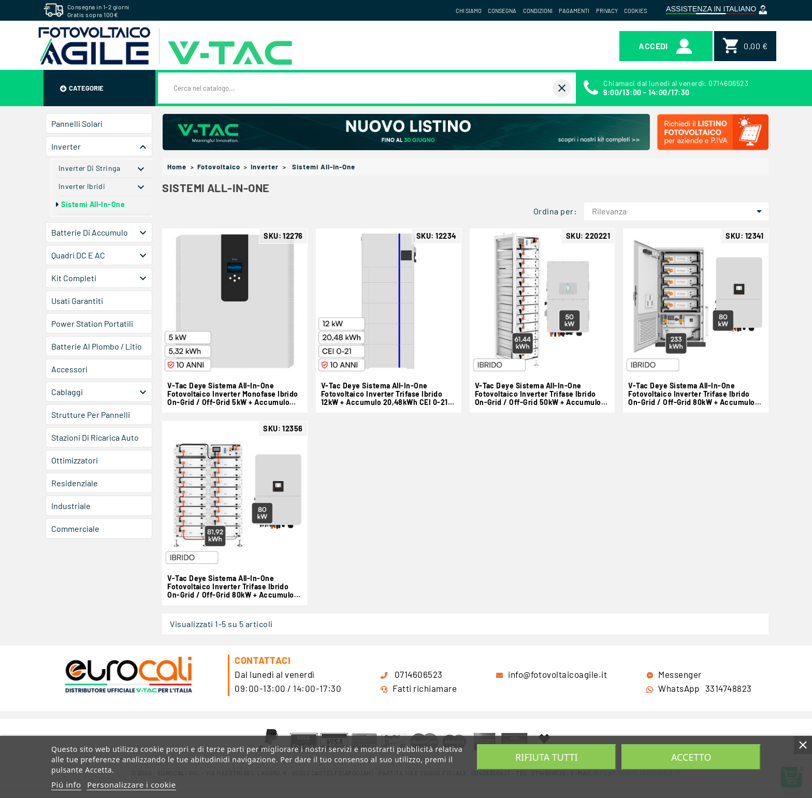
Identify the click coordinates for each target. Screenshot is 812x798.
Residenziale (74, 483)
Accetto (691, 757)
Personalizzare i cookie (131, 784)
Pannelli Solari (77, 123)
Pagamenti (574, 10)
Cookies (635, 10)
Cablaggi (67, 392)
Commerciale (75, 528)
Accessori (69, 369)
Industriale (71, 506)
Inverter (66, 146)
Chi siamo (469, 10)
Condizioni (538, 10)
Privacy (607, 10)
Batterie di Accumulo (89, 232)
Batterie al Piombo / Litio (96, 346)
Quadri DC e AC (78, 255)
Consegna (502, 10)
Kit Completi (73, 278)
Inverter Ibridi (82, 186)
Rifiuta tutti (546, 757)
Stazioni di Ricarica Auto (95, 437)
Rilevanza (678, 211)
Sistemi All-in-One (93, 204)
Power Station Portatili (92, 323)
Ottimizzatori (74, 460)
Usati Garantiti (77, 301)
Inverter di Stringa (89, 168)
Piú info (66, 784)
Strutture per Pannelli (90, 414)
